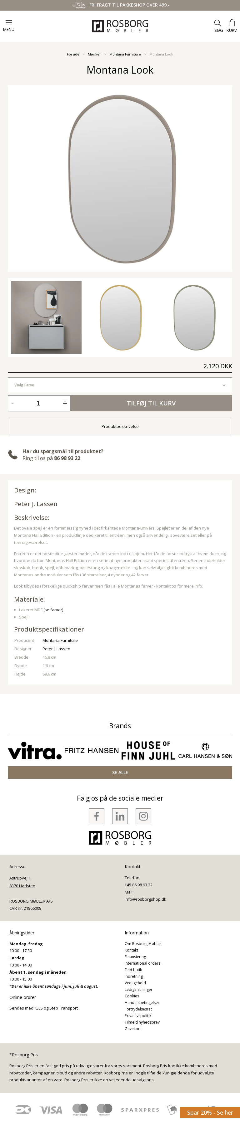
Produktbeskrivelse (120, 426)
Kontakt (131, 950)
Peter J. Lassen (36, 504)
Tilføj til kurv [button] (151, 403)
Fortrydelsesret (138, 1009)
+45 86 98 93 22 (138, 885)
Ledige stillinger (138, 989)
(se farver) (53, 610)
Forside (73, 54)
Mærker (94, 54)
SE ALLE (120, 772)
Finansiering (135, 956)
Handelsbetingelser (142, 1002)
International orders (142, 963)
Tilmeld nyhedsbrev (142, 1022)
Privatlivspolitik (138, 1015)
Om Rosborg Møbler (143, 943)
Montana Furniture (125, 54)
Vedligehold (135, 983)
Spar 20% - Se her (210, 1112)
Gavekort (133, 1028)
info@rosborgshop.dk (145, 899)
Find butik (133, 969)
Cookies (132, 996)
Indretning (134, 976)
